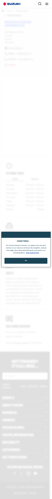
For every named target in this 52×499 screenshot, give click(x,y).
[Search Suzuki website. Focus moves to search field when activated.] (40, 4)
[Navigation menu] (47, 4)
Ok (26, 260)
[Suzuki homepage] (11, 4)
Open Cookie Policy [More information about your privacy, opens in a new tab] (32, 253)
